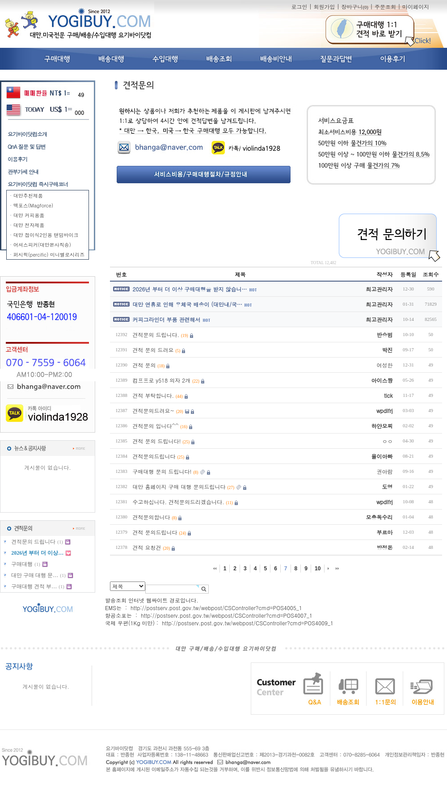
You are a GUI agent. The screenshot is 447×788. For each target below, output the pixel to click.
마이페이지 (415, 6)
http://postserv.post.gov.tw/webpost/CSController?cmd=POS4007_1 (226, 615)
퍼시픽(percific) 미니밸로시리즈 (48, 254)
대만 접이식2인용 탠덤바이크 (46, 235)
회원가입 (324, 6)
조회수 (431, 274)
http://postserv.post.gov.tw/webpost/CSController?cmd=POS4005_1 (216, 607)
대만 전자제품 (29, 225)
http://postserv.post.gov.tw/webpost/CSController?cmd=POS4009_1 (247, 623)
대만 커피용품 (29, 215)
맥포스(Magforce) (33, 205)
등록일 (409, 274)
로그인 (299, 6)
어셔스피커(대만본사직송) (42, 244)
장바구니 (354, 6)
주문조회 (385, 6)
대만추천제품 (28, 195)
